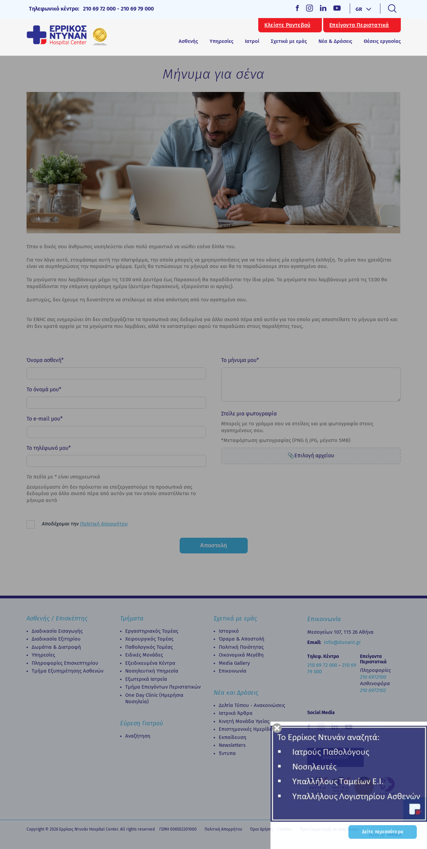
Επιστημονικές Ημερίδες (246, 729)
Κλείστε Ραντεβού (287, 25)
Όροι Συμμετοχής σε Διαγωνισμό (329, 829)
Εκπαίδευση (232, 737)
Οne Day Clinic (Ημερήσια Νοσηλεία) (154, 698)
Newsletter (335, 757)
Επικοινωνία (232, 671)
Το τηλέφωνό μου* (49, 448)
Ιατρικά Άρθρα (235, 713)
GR (359, 9)
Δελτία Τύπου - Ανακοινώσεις (252, 705)
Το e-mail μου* (45, 418)
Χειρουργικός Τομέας (149, 639)
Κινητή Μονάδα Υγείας (244, 721)
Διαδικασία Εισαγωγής (57, 631)
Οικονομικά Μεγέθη (241, 655)
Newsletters (232, 745)
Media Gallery (234, 663)
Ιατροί (252, 41)
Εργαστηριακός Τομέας (151, 631)
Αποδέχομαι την (85, 524)
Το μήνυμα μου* (240, 360)
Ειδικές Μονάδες (144, 655)
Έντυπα (227, 753)
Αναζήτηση (137, 736)
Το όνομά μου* (44, 389)
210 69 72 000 (99, 8)
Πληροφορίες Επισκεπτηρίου (65, 663)
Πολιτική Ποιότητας (241, 647)
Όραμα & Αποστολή (241, 639)
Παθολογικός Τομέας (149, 647)
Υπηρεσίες (43, 655)
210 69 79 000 (137, 8)
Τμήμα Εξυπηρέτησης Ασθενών (67, 671)
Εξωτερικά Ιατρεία (146, 679)
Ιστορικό (229, 631)
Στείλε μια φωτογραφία (249, 413)
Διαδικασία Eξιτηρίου (56, 639)
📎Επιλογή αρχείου (311, 455)
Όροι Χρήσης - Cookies (271, 829)
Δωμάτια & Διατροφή (56, 647)
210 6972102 (373, 690)
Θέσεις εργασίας (382, 41)
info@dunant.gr (342, 642)
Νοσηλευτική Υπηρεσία (151, 671)
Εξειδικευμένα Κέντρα (150, 663)
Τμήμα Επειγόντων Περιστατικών (163, 687)
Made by (376, 835)
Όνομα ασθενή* (45, 360)
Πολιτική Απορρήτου (104, 524)
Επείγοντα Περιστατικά (359, 25)
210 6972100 (373, 677)
